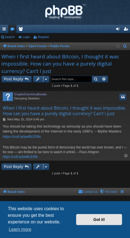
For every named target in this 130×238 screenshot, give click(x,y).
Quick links (5, 30)
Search (10, 37)
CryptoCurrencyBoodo (30, 94)
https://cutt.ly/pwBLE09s (22, 136)
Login (26, 37)
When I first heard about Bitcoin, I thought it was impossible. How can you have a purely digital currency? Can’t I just (60, 64)
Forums (13, 30)
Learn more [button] (20, 229)
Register (43, 37)
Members (22, 30)
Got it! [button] (99, 219)
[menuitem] (125, 46)
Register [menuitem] (127, 30)
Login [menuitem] (119, 30)
